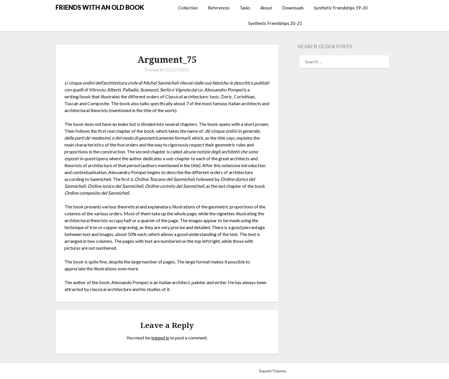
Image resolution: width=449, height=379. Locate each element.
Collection (188, 7)
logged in (160, 337)
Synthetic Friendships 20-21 (275, 23)
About (266, 7)
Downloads (293, 7)
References (219, 7)
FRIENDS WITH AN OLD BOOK (100, 7)
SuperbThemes (273, 370)
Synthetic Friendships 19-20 (341, 7)
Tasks (245, 7)
